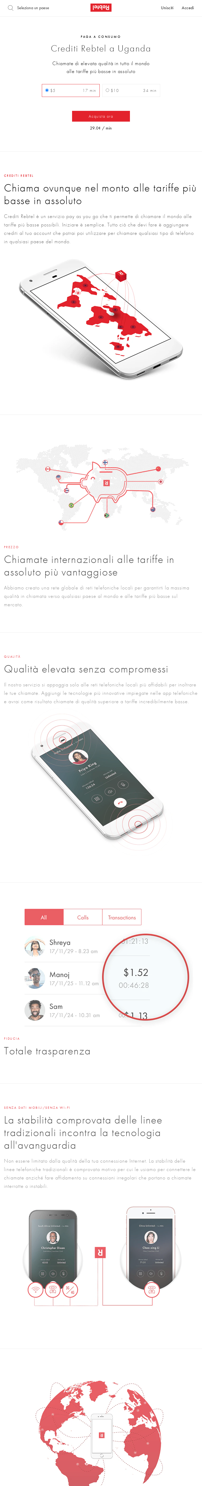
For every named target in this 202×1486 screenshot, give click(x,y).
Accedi (188, 8)
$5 (70, 90)
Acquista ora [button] (101, 116)
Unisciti (167, 8)
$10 (131, 90)
